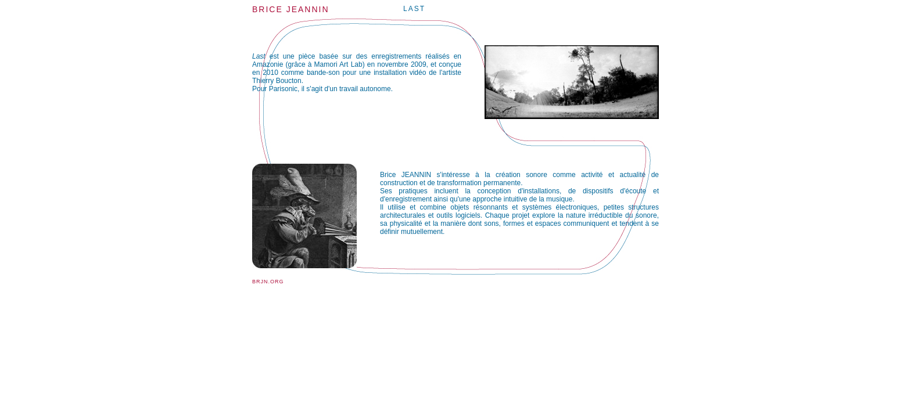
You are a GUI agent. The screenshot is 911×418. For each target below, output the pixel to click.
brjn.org (268, 281)
